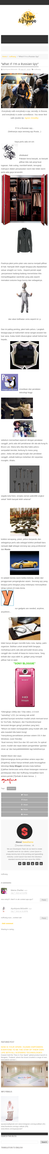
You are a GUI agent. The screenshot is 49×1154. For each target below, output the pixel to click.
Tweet (24, 795)
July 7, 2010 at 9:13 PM (19, 893)
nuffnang (12, 56)
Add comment (7, 923)
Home (4, 56)
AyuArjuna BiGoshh (19, 908)
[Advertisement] (24, 1012)
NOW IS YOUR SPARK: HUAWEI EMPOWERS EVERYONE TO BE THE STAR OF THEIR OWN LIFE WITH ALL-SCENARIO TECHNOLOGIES (22, 1050)
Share (24, 800)
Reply (44, 900)
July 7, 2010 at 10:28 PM (19, 911)
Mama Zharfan (17, 890)
